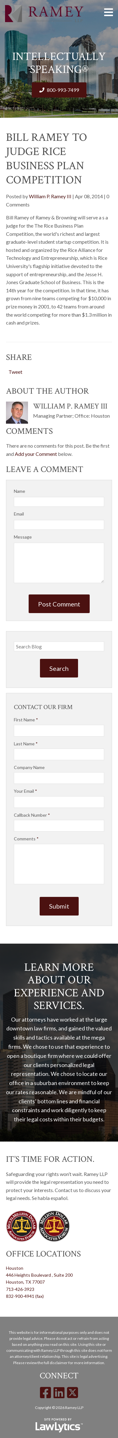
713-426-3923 (20, 1289)
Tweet (15, 372)
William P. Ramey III (50, 196)
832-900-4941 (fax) (25, 1296)
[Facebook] (45, 1392)
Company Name (29, 767)
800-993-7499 (63, 90)
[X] (72, 1392)
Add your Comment (36, 454)
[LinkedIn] (59, 1392)
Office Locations (43, 1254)
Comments (26, 838)
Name (19, 491)
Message (23, 537)
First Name (26, 719)
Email (19, 513)
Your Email (25, 791)
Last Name (26, 743)
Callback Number (32, 815)
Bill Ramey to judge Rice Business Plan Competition (46, 159)
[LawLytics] (59, 1425)
